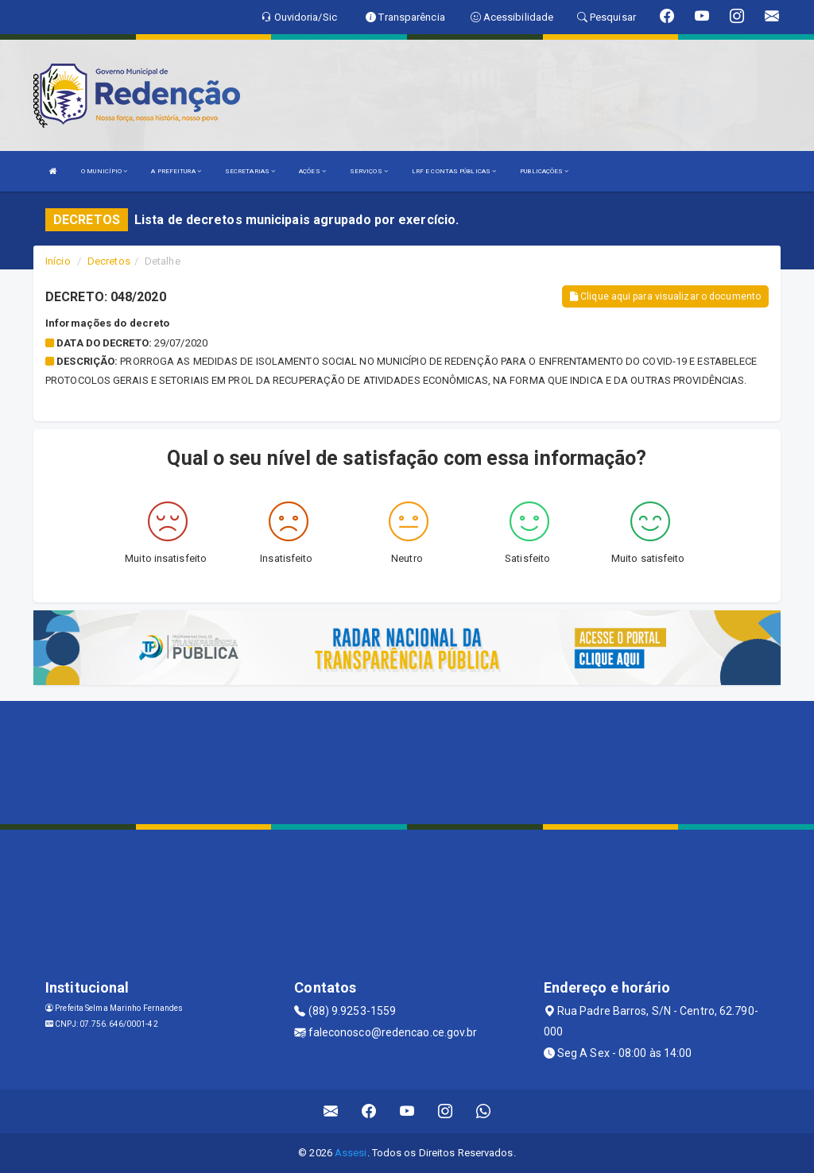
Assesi (351, 1153)
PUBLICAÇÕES (544, 171)
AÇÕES (312, 171)
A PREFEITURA (175, 171)
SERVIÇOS (369, 171)
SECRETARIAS (250, 171)
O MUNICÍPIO (104, 171)
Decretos (108, 261)
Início (58, 261)
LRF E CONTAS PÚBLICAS (454, 171)
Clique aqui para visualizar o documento (665, 296)
